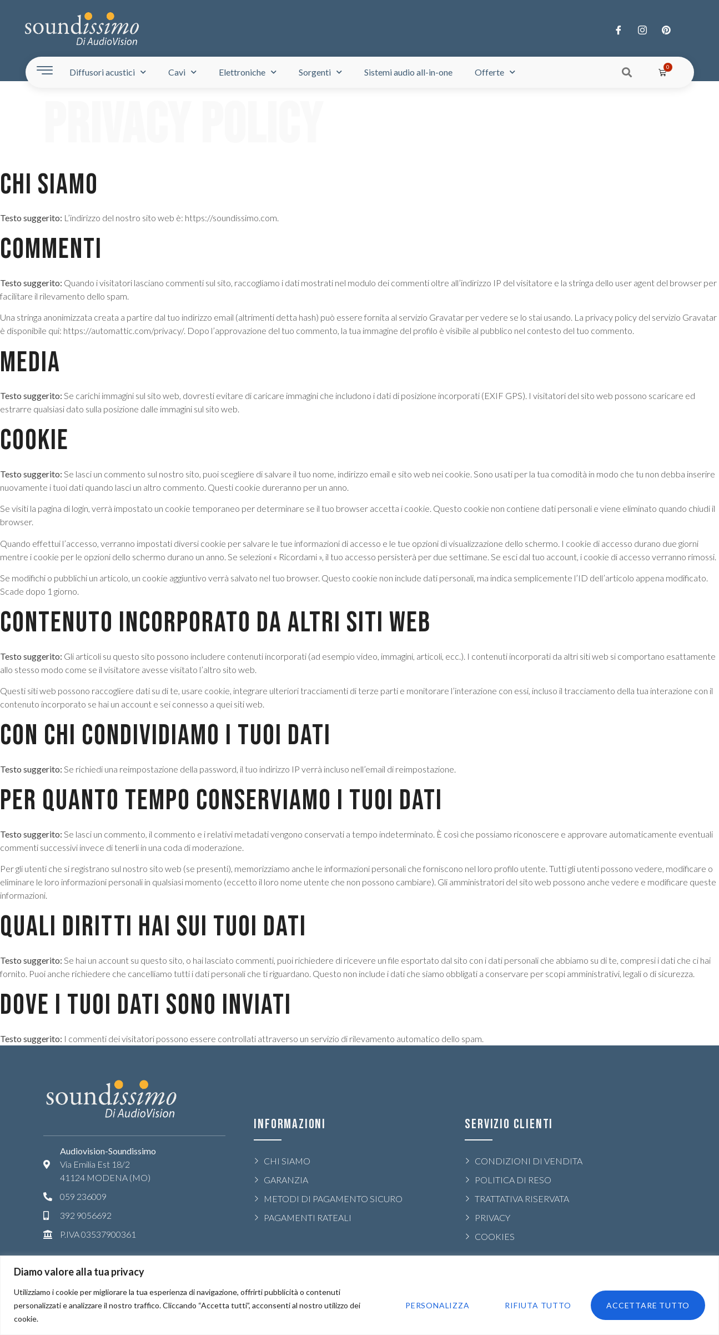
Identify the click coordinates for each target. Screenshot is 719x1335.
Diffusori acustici (107, 72)
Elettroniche (247, 72)
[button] (626, 72)
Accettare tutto (648, 1305)
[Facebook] (618, 29)
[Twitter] (642, 29)
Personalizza (437, 1305)
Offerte (495, 72)
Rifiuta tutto (538, 1305)
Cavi (182, 72)
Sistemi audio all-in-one (408, 72)
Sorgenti (320, 72)
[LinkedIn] (666, 29)
